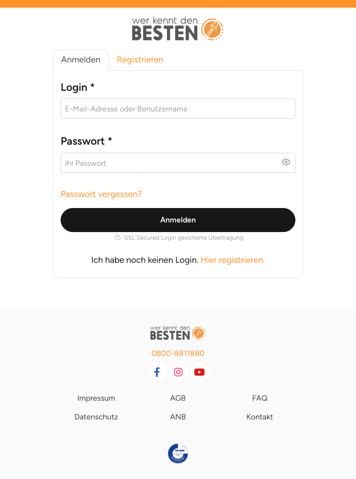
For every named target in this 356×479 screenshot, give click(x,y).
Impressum (96, 398)
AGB (178, 398)
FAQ (259, 398)
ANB (178, 416)
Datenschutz (96, 416)
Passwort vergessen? (101, 194)
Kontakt (259, 416)
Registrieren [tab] (140, 59)
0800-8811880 (178, 353)
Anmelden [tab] (81, 59)
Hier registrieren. (233, 260)
